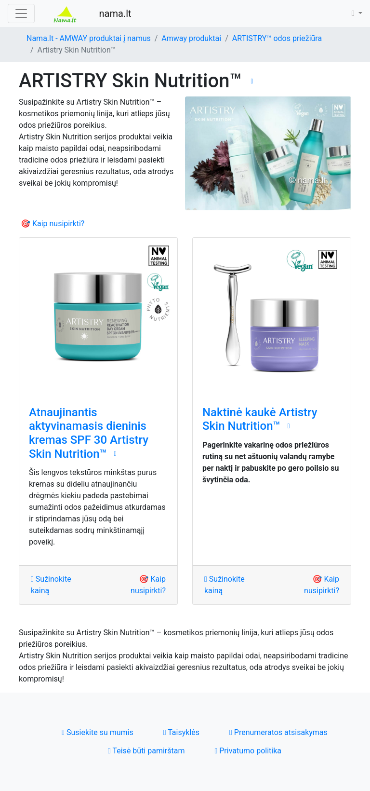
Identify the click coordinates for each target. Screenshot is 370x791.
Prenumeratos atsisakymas (278, 732)
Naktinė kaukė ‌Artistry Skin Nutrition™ (259, 419)
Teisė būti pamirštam (146, 750)
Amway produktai (191, 38)
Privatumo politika (247, 750)
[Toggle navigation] (21, 13)
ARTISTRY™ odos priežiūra (277, 38)
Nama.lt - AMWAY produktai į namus (88, 38)
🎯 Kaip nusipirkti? (52, 223)
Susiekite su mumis (97, 732)
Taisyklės (181, 732)
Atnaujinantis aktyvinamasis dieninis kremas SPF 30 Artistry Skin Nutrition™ (88, 433)
